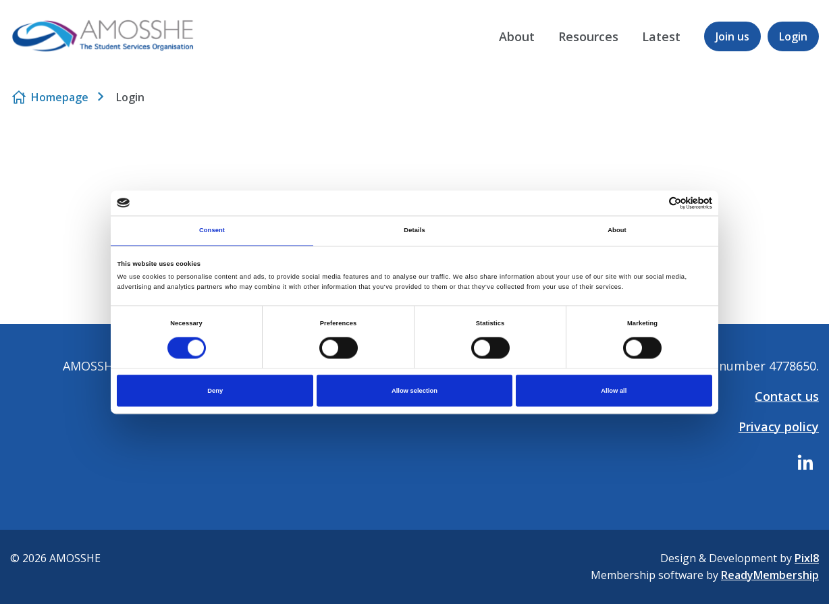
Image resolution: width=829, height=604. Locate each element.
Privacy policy (779, 426)
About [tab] (617, 230)
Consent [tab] (212, 230)
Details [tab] (414, 230)
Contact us (787, 396)
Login (793, 36)
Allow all (613, 390)
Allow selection (414, 390)
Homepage (59, 97)
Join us (732, 36)
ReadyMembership (770, 575)
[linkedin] (805, 462)
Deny (215, 390)
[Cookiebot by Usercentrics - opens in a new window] (653, 202)
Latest (661, 36)
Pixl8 (807, 558)
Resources (588, 36)
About (517, 36)
